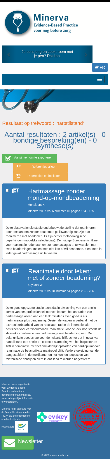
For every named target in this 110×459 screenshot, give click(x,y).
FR (100, 67)
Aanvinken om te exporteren (28, 158)
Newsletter (19, 443)
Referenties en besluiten (38, 177)
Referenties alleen (36, 167)
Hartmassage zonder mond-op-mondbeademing (63, 194)
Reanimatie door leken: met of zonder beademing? (64, 274)
